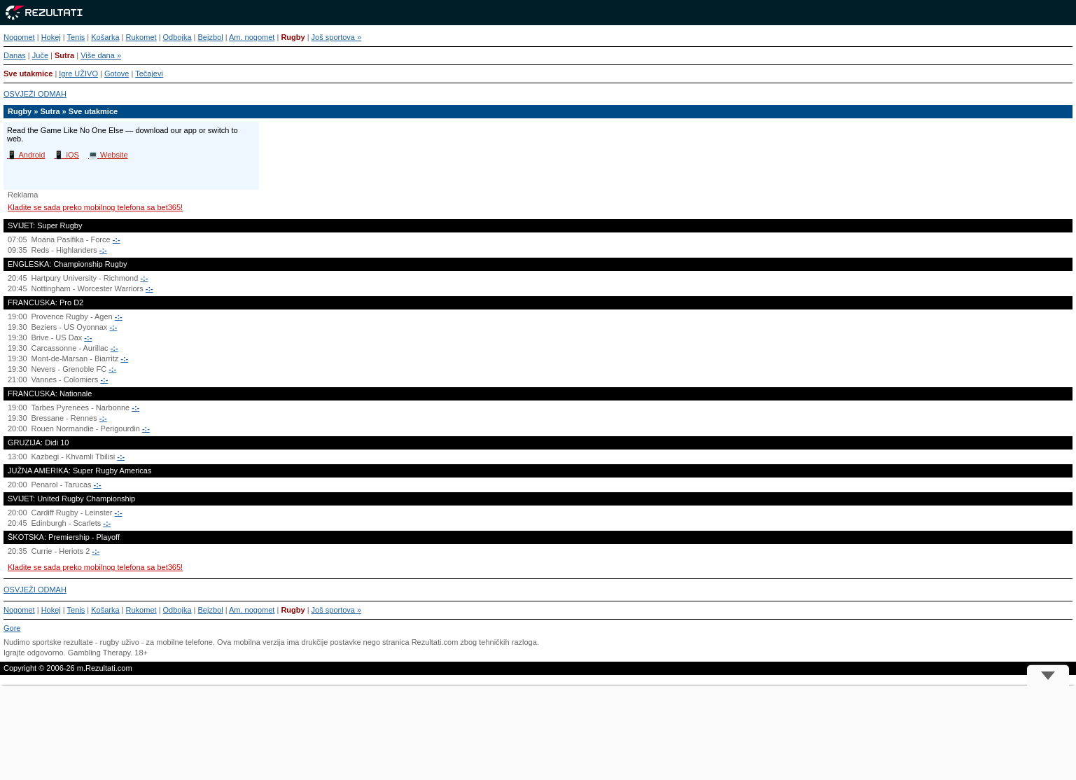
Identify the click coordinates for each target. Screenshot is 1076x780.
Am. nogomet (251, 37)
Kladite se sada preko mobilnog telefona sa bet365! (95, 207)
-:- (116, 239)
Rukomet (141, 37)
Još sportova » (337, 37)
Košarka (105, 37)
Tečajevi (149, 73)
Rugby (293, 37)
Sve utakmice (28, 73)
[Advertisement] (538, 733)
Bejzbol (210, 37)
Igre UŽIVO (78, 73)
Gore (12, 628)
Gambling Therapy (99, 652)
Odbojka (177, 37)
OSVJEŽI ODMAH (35, 94)
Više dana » (101, 55)
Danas (15, 55)
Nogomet (19, 37)
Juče (40, 55)
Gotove (116, 73)
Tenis (76, 37)
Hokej (51, 37)
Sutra (64, 55)
